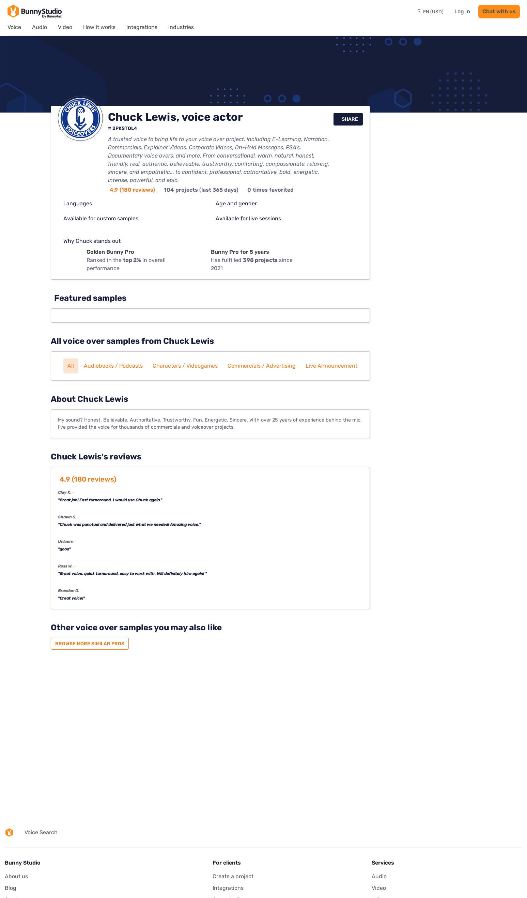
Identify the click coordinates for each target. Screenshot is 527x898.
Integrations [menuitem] (141, 27)
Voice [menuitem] (14, 27)
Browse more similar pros (89, 644)
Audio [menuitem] (39, 27)
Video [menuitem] (65, 27)
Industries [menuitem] (181, 27)
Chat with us (499, 11)
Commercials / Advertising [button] (262, 366)
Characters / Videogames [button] (185, 366)
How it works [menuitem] (99, 27)
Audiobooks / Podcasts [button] (113, 366)
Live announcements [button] (333, 366)
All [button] (70, 366)
